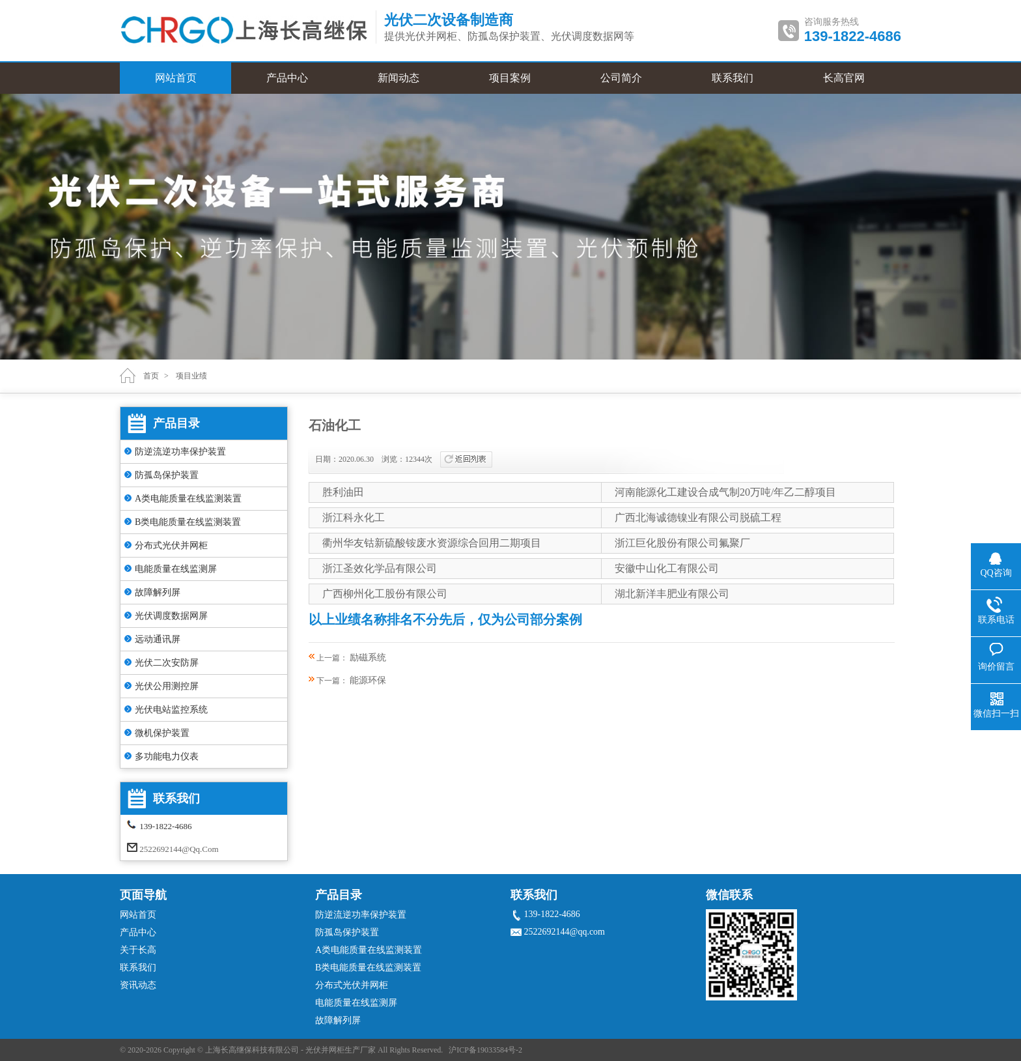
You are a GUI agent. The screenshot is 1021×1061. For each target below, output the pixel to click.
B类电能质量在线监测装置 (188, 522)
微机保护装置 (162, 733)
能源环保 (368, 680)
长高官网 (844, 77)
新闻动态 (398, 77)
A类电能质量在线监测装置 (188, 498)
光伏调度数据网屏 (171, 616)
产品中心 (287, 77)
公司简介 (621, 77)
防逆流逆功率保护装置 (180, 452)
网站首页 (176, 77)
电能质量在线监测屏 (176, 569)
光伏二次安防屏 (167, 663)
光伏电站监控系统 (171, 709)
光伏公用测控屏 (167, 686)
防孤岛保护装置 (167, 475)
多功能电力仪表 (167, 756)
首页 (151, 375)
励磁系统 (368, 657)
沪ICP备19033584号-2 (485, 1049)
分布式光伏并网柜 (171, 545)
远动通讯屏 (157, 639)
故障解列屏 (157, 592)
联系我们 (732, 77)
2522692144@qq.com (178, 849)
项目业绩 (191, 375)
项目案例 (510, 77)
